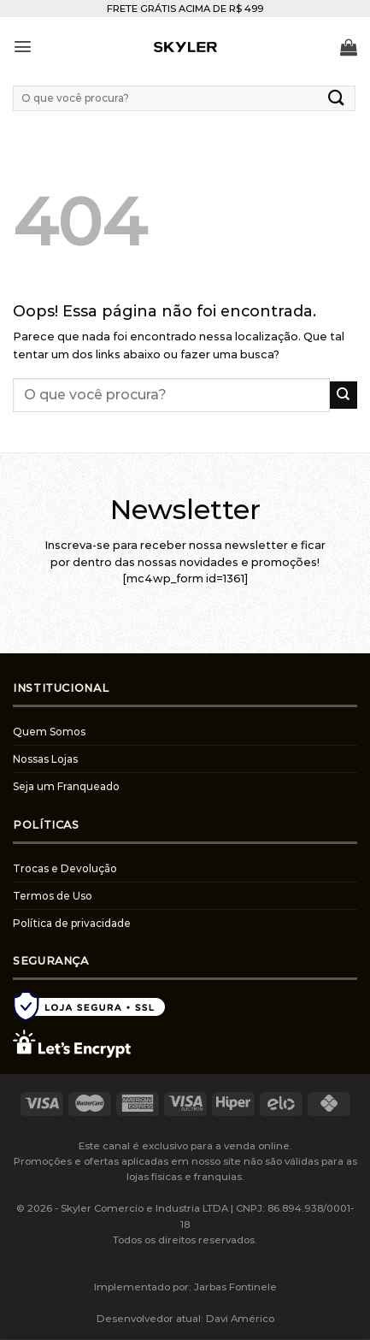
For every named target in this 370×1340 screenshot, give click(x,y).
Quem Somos (49, 731)
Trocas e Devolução (65, 868)
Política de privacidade (72, 923)
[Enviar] (337, 98)
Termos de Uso (52, 895)
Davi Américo (240, 1319)
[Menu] (22, 47)
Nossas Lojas (45, 759)
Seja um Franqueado (66, 786)
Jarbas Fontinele (235, 1287)
